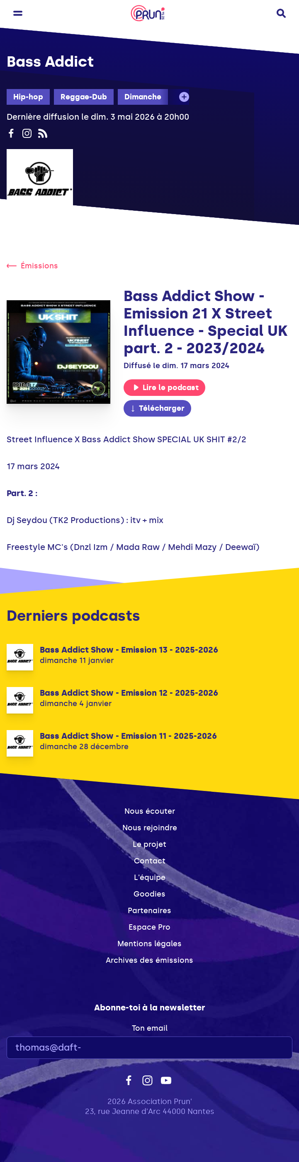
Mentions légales (149, 943)
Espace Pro (149, 927)
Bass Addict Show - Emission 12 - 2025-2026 (129, 693)
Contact (149, 860)
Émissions (32, 266)
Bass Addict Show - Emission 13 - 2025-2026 (129, 650)
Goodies (149, 894)
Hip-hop (28, 96)
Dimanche (142, 96)
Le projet (149, 844)
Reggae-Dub (84, 96)
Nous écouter (149, 811)
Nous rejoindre (149, 827)
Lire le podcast (166, 387)
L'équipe (149, 877)
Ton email (150, 1028)
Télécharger (157, 408)
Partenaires (149, 910)
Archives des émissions (149, 960)
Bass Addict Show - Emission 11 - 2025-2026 (128, 736)
